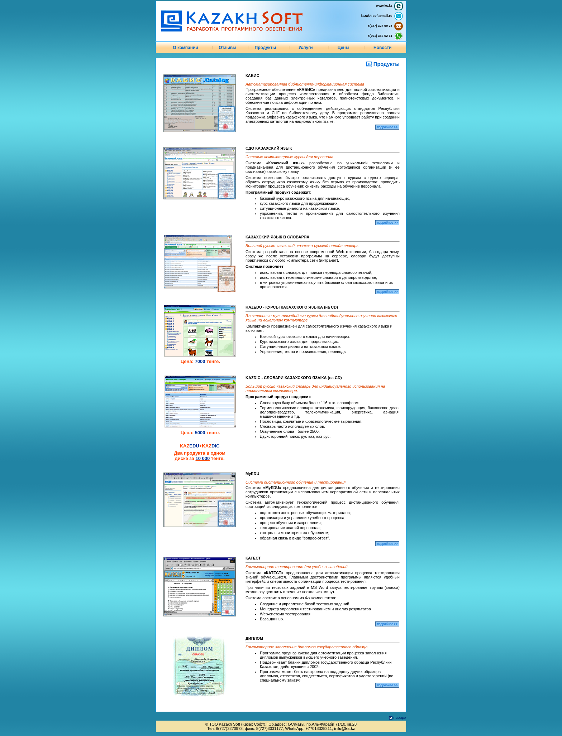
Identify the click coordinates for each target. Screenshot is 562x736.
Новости (382, 47)
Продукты (265, 47)
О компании (185, 47)
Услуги (306, 47)
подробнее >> (387, 127)
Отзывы (227, 47)
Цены (343, 47)
